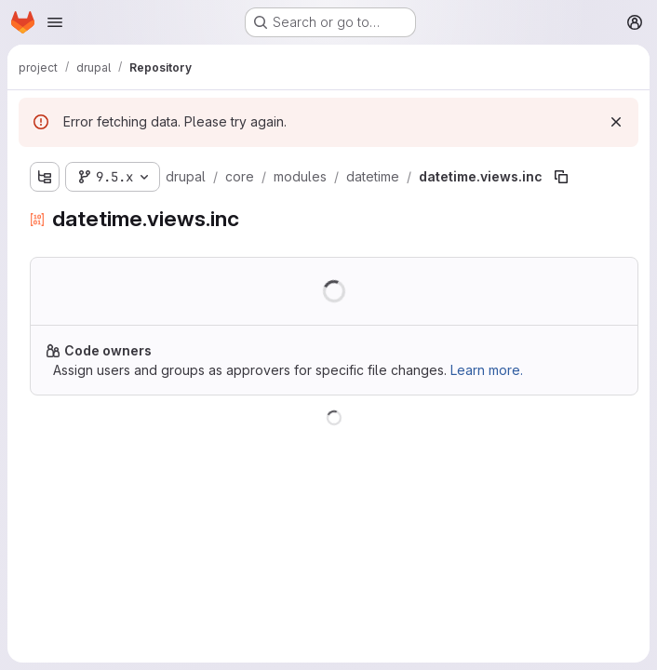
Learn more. (486, 370)
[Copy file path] (561, 177)
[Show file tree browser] (45, 177)
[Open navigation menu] (55, 22)
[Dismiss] (616, 122)
